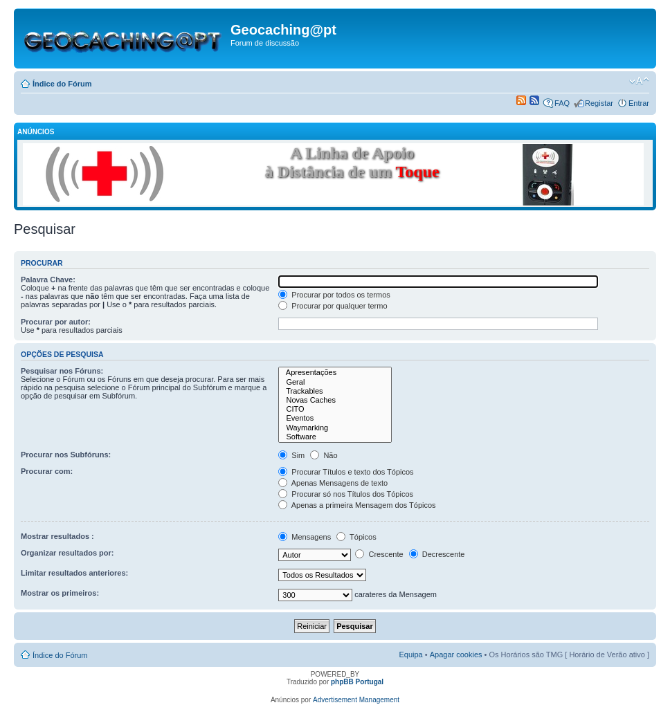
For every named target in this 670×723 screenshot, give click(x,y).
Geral (335, 382)
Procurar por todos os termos (334, 295)
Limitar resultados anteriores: (74, 573)
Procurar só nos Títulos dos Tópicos (345, 494)
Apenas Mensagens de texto (333, 483)
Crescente (379, 554)
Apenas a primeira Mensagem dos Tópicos (356, 505)
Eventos (335, 418)
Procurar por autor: (56, 322)
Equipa (410, 654)
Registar (599, 103)
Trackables (335, 391)
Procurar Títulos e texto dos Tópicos (345, 472)
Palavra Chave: (48, 279)
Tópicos (356, 537)
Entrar (638, 103)
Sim (291, 455)
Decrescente (437, 554)
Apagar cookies (456, 654)
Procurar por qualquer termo (332, 306)
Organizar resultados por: (67, 553)
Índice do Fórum (62, 84)
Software (335, 436)
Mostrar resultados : (57, 536)
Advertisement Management (356, 700)
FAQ (562, 103)
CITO (335, 409)
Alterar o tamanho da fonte (639, 81)
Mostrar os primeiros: (60, 593)
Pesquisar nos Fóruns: (62, 371)
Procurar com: (47, 471)
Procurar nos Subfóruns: (66, 454)
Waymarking (335, 427)
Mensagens (304, 537)
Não (323, 455)
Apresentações (335, 372)
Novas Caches (335, 400)
